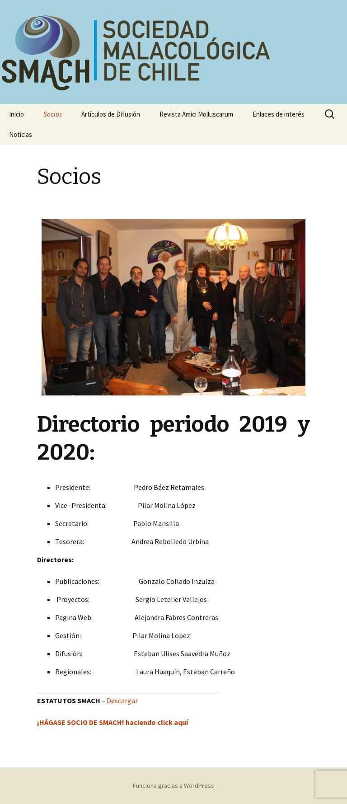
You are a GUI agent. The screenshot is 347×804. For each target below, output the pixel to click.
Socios (52, 114)
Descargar (122, 700)
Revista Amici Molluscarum (196, 114)
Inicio (16, 114)
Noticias (20, 134)
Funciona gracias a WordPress (173, 785)
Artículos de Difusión (110, 114)
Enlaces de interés (279, 114)
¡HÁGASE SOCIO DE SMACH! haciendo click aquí (112, 722)
